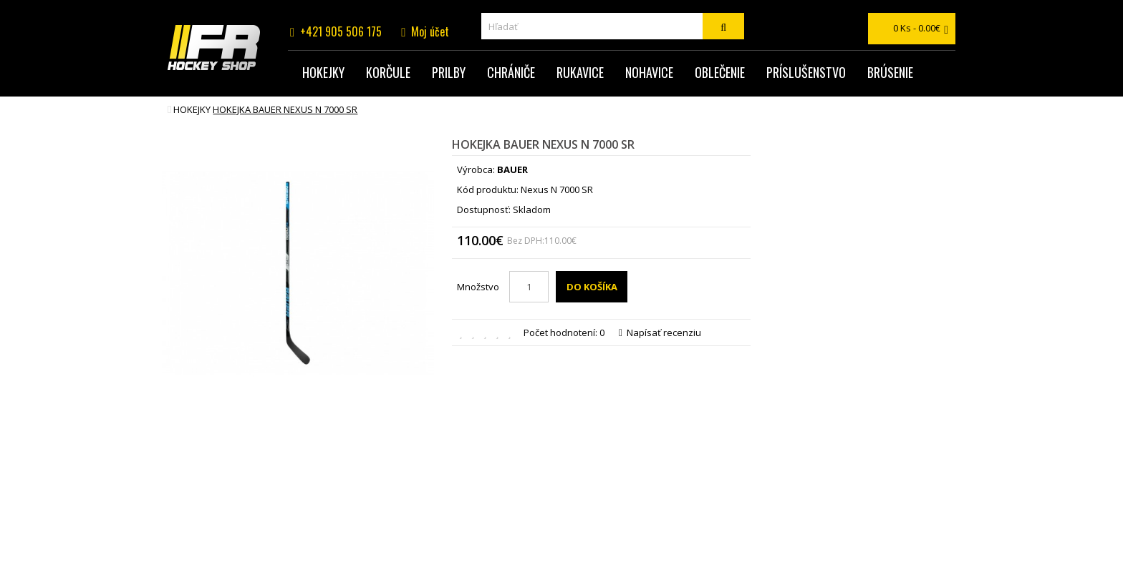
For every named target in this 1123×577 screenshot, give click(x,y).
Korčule (388, 72)
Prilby (449, 72)
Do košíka (592, 286)
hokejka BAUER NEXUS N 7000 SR (285, 109)
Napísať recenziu (660, 332)
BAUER (512, 169)
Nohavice (649, 72)
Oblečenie (720, 72)
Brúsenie (890, 72)
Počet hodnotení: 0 (564, 332)
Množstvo (478, 286)
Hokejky (323, 72)
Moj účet (430, 31)
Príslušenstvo (806, 72)
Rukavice (580, 72)
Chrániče (511, 72)
